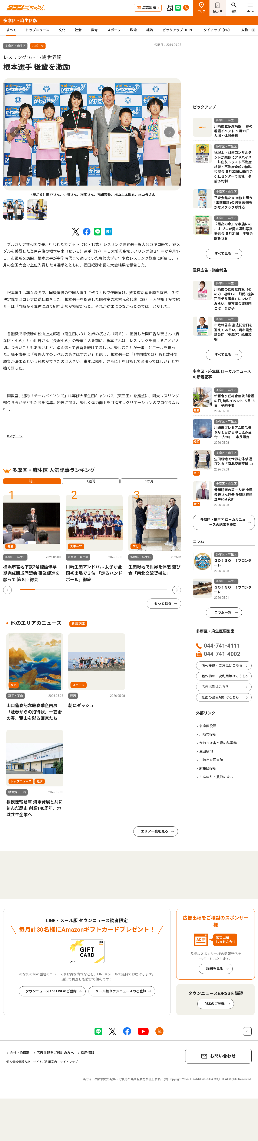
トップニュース (37, 30)
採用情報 (87, 1053)
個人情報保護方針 (18, 1062)
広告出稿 (149, 8)
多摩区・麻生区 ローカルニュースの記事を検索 (222, 522)
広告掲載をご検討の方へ (55, 1053)
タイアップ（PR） (218, 30)
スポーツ (114, 30)
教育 (94, 30)
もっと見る (162, 603)
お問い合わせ (223, 1056)
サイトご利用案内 (45, 1062)
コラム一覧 (222, 612)
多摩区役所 (207, 726)
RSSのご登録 (215, 1004)
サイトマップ (69, 1062)
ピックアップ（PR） (178, 30)
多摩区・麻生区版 (20, 20)
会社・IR (217, 11)
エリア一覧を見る (154, 831)
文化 (62, 30)
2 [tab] (42, 589)
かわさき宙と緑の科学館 (218, 743)
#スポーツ (15, 436)
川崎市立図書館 (211, 760)
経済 (149, 30)
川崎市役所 (207, 734)
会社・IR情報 (20, 1053)
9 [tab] (145, 589)
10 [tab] (159, 589)
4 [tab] (71, 589)
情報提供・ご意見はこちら (222, 665)
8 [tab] (130, 589)
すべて (11, 30)
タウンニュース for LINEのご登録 (51, 991)
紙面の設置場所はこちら (220, 697)
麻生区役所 (207, 768)
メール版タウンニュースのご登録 (120, 991)
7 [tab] (115, 589)
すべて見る (223, 254)
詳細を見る (214, 969)
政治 (133, 30)
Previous (15, 132)
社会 (78, 30)
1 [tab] (27, 589)
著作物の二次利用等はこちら (224, 676)
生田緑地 (206, 751)
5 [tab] (86, 589)
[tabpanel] (92, 137)
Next (169, 132)
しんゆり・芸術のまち (216, 777)
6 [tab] (100, 589)
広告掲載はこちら (215, 687)
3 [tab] (57, 589)
